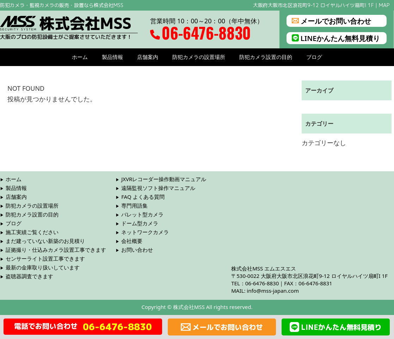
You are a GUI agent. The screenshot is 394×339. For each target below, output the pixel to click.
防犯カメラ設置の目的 (265, 56)
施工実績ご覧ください (32, 232)
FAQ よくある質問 (142, 196)
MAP (384, 5)
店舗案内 (147, 56)
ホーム (80, 56)
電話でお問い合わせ (83, 326)
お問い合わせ (137, 249)
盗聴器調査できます (29, 276)
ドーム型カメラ (139, 223)
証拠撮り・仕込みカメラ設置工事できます (56, 249)
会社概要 (131, 240)
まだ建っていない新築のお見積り (45, 240)
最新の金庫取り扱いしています (43, 267)
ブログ (314, 56)
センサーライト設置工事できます (45, 258)
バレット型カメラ (142, 214)
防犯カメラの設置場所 (198, 56)
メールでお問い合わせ (331, 21)
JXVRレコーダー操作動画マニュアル (163, 179)
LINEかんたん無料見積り (336, 38)
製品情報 (112, 56)
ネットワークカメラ (145, 232)
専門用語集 (134, 205)
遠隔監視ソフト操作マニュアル (158, 187)
